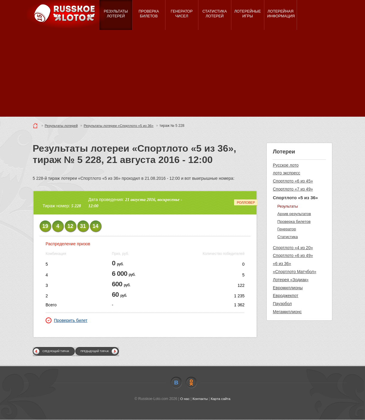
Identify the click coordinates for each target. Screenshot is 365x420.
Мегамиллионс (287, 311)
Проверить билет (67, 320)
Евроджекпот (285, 295)
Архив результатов (294, 213)
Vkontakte (176, 383)
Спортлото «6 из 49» (293, 255)
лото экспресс (286, 173)
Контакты (200, 399)
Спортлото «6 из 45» (293, 181)
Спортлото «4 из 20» (293, 247)
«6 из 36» (282, 263)
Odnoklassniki (191, 383)
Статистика (287, 237)
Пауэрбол (282, 303)
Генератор (286, 229)
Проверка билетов (293, 221)
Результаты (287, 206)
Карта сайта (221, 399)
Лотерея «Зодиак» (290, 279)
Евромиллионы (288, 287)
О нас (184, 399)
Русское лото (285, 165)
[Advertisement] (182, 75)
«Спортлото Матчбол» (294, 271)
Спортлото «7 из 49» (293, 189)
